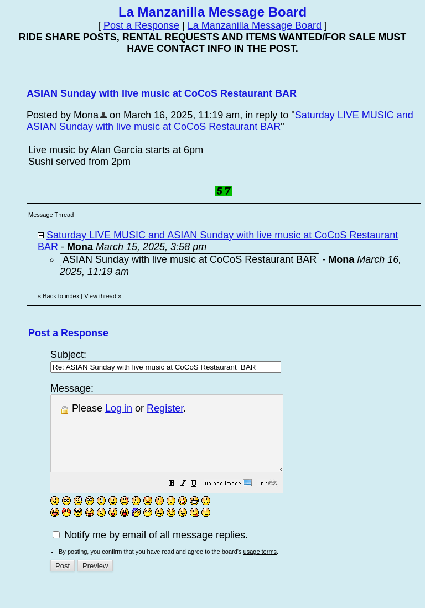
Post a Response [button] (141, 25)
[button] (199, 499)
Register (165, 408)
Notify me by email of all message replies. (150, 549)
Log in (118, 408)
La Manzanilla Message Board (255, 25)
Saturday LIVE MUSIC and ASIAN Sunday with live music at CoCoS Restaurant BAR (220, 121)
